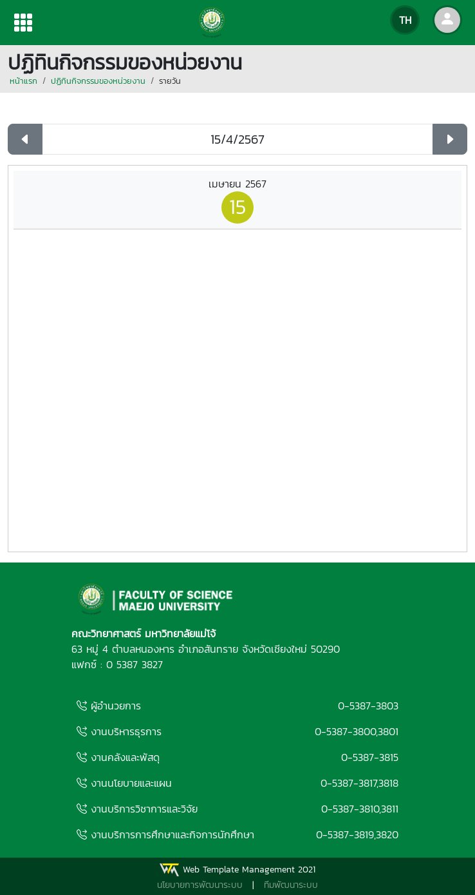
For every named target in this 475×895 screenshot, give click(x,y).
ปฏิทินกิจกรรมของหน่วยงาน (98, 81)
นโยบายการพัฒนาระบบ (200, 885)
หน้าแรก (23, 81)
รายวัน (170, 81)
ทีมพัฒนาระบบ (291, 885)
